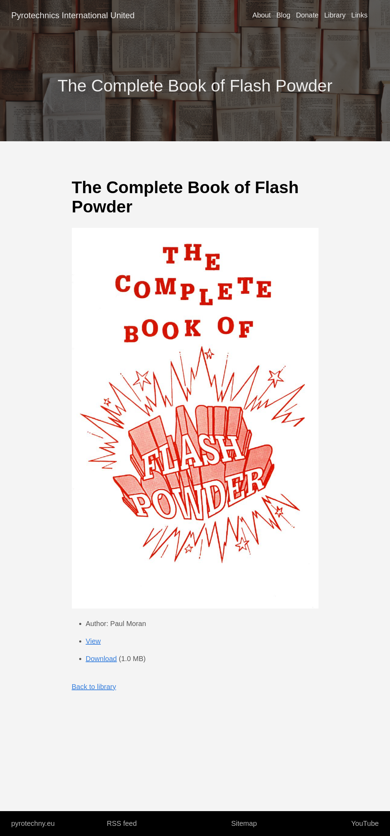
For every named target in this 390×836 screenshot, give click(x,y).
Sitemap (244, 823)
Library (334, 15)
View (93, 641)
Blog (283, 15)
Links (359, 15)
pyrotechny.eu (33, 823)
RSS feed (122, 823)
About (261, 15)
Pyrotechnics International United (73, 15)
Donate (307, 15)
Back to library (94, 687)
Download (101, 658)
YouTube (365, 823)
